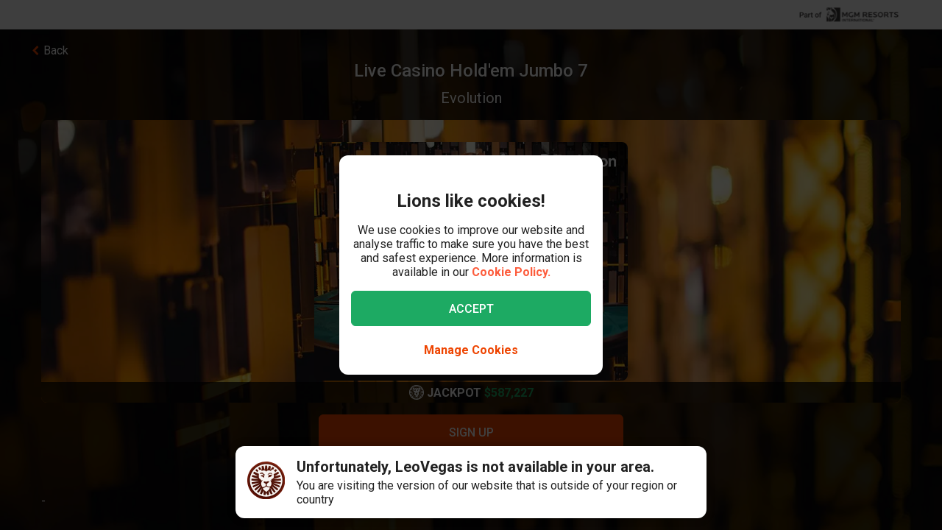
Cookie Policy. (511, 272)
